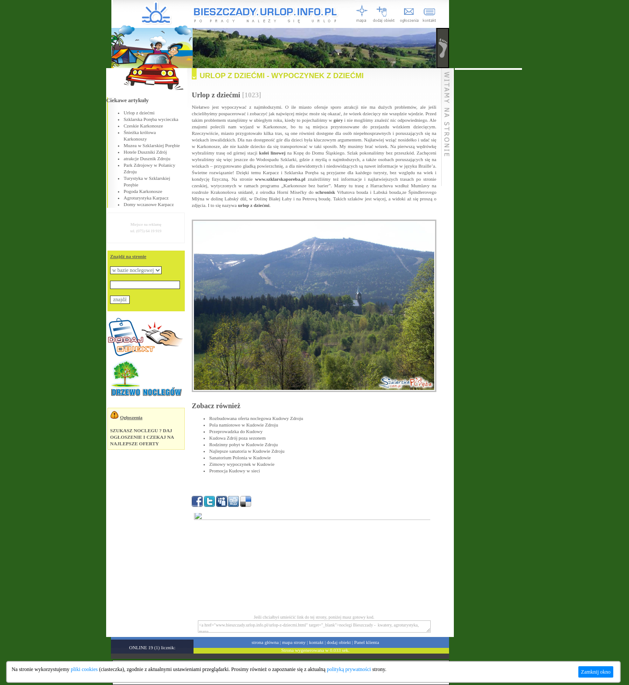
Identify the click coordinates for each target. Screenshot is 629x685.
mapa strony (294, 642)
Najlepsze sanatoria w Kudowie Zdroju (246, 451)
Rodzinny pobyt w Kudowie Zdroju (243, 444)
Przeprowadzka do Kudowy (236, 431)
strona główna (265, 642)
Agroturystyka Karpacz (146, 197)
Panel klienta (366, 642)
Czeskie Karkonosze (143, 125)
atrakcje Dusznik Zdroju (147, 158)
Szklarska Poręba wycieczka (151, 119)
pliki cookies (84, 669)
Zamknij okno (596, 672)
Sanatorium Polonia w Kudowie (240, 457)
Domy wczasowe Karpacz (149, 204)
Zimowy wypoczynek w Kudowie (241, 464)
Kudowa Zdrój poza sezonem (237, 438)
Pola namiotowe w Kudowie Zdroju (243, 424)
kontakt (316, 642)
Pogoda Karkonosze (143, 191)
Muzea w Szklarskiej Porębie (152, 145)
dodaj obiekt (339, 642)
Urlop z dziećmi (139, 112)
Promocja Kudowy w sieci (234, 470)
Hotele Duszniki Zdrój (145, 152)
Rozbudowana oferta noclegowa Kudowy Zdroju (256, 418)
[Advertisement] (488, 201)
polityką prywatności (349, 669)
